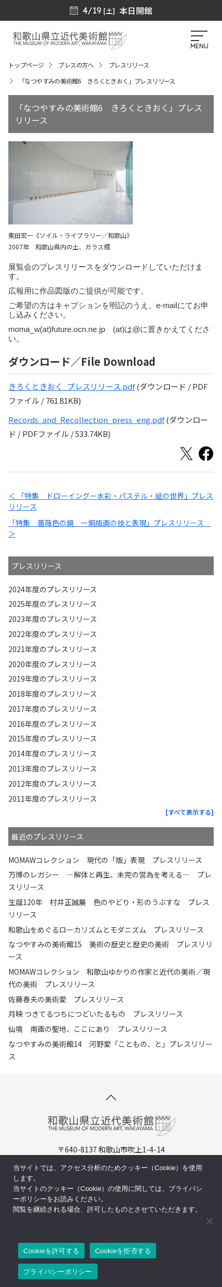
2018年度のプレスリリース (52, 693)
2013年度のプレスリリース (52, 768)
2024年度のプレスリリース (52, 589)
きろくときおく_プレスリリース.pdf (71, 386)
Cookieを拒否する (123, 1251)
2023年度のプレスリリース (52, 619)
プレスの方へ (75, 64)
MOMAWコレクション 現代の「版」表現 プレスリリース (105, 860)
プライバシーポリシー (57, 1272)
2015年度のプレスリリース (52, 738)
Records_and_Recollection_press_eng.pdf (86, 419)
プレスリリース (128, 64)
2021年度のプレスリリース (52, 649)
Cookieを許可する (51, 1251)
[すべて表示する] (189, 811)
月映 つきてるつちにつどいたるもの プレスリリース (95, 1014)
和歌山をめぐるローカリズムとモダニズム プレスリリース (106, 929)
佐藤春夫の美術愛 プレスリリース (66, 999)
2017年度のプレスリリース (52, 709)
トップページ (26, 64)
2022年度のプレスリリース (52, 634)
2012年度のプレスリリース (52, 783)
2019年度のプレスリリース (52, 678)
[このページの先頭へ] (111, 1097)
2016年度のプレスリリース (52, 724)
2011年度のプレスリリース (52, 798)
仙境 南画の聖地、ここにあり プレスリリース (88, 1029)
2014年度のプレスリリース (52, 753)
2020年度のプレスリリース (52, 664)
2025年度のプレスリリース (52, 604)
